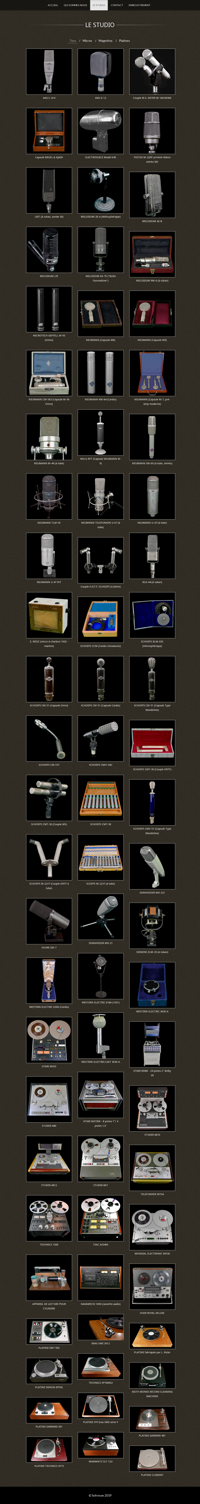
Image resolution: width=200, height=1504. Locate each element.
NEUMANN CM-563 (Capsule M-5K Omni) (49, 401)
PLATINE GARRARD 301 (49, 1426)
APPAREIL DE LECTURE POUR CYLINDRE (49, 1306)
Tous (72, 40)
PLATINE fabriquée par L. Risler (152, 1352)
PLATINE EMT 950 (49, 1347)
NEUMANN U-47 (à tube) (152, 522)
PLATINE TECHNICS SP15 (49, 1466)
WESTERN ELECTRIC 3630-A (152, 1011)
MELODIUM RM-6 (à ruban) (152, 280)
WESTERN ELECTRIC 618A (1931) (101, 1002)
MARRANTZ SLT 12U (100, 1461)
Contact (117, 5)
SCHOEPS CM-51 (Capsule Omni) (49, 705)
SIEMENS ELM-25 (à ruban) (152, 952)
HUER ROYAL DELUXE (152, 1313)
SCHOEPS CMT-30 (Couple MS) (49, 824)
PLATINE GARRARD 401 (152, 1435)
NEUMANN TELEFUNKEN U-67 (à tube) (100, 525)
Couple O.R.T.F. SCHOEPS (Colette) (101, 586)
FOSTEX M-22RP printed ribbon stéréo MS (152, 159)
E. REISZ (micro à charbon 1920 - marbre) (49, 644)
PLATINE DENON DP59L (49, 1387)
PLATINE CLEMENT (152, 1475)
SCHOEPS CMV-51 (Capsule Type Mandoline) (152, 831)
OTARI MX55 (49, 1066)
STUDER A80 (49, 1125)
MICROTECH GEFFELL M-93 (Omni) (49, 338)
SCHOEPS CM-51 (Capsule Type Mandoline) (152, 708)
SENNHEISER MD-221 (152, 892)
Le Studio (99, 5)
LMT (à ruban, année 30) (49, 216)
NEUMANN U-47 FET (49, 582)
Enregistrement (139, 5)
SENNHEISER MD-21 (101, 943)
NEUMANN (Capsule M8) (100, 340)
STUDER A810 (152, 1134)
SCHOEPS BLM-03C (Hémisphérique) (152, 644)
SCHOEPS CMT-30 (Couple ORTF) (152, 769)
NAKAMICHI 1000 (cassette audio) (101, 1304)
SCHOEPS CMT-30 (100, 824)
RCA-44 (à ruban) (152, 582)
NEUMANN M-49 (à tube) (49, 463)
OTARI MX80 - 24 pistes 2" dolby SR (152, 1073)
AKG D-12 (100, 97)
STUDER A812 (49, 1185)
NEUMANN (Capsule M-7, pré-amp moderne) (152, 401)
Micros (87, 40)
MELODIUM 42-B (152, 221)
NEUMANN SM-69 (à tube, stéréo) (152, 463)
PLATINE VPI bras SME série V (100, 1422)
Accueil (53, 5)
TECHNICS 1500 (49, 1244)
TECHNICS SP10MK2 (101, 1382)
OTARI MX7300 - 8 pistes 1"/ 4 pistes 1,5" (100, 1123)
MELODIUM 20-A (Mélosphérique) (101, 216)
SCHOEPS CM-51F (49, 764)
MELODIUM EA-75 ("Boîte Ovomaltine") (101, 278)
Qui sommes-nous (75, 5)
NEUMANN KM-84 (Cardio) (100, 399)
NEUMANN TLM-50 (49, 522)
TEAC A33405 (100, 1244)
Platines (124, 40)
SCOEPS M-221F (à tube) (100, 883)
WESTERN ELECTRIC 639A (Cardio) (49, 1007)
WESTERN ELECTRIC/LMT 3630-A (100, 1061)
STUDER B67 (100, 1185)
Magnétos (105, 40)
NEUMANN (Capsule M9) (152, 340)
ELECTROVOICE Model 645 (100, 157)
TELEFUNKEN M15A (152, 1194)
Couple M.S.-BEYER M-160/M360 (152, 97)
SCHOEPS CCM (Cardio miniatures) (100, 646)
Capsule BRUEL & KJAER (49, 157)
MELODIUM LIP (49, 276)
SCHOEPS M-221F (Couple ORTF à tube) (49, 886)
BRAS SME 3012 (100, 1343)
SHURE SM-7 (49, 947)
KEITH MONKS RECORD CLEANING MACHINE (152, 1394)
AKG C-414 (49, 97)
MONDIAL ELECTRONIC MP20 (152, 1253)
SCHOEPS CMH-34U (100, 764)
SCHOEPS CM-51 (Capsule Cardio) (100, 705)
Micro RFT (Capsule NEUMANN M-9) (100, 461)
